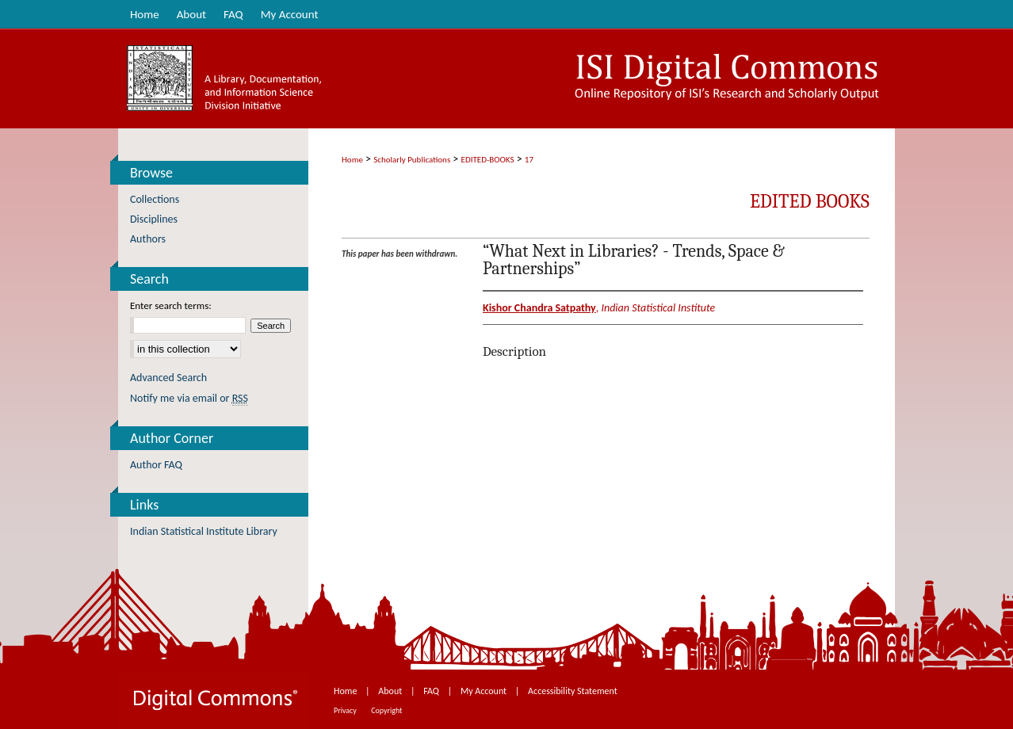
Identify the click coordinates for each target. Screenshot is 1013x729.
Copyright (386, 710)
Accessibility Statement (572, 691)
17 (529, 160)
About (391, 691)
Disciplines (154, 219)
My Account (485, 691)
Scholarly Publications (411, 160)
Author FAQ (156, 464)
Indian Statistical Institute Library (203, 531)
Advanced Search (168, 377)
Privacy (346, 710)
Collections (154, 199)
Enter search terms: (171, 305)
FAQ (432, 691)
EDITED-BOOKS (487, 160)
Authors (148, 239)
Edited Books (810, 201)
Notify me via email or (189, 398)
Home (352, 160)
